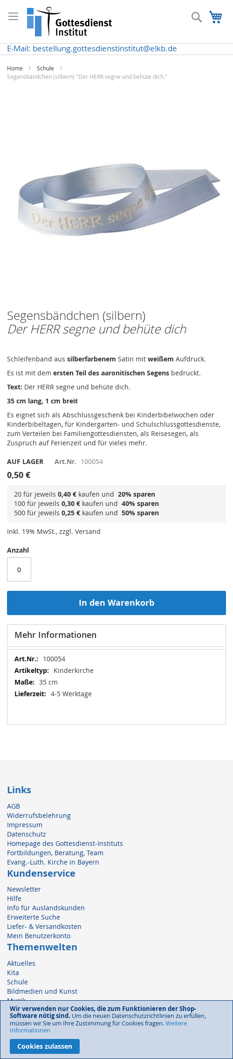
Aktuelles (21, 963)
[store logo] (70, 22)
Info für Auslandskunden (46, 907)
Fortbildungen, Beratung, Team (55, 852)
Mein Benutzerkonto (38, 935)
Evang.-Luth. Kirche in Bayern (53, 862)
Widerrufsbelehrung (39, 815)
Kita (13, 972)
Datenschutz (26, 834)
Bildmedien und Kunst (42, 991)
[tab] (116, 635)
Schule (45, 68)
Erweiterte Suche (33, 917)
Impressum (24, 824)
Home (15, 68)
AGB (13, 806)
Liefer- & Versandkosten (44, 926)
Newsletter (24, 889)
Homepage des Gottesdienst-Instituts (65, 843)
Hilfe (14, 898)
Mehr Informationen (55, 634)
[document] (116, 1029)
